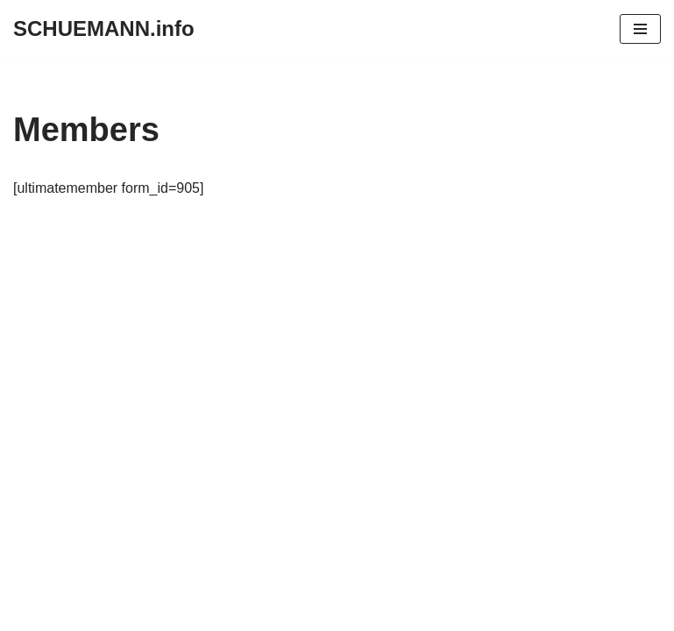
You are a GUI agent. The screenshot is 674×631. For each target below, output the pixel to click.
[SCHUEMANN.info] (104, 29)
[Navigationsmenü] (640, 29)
